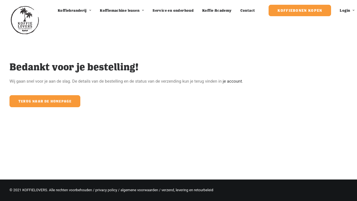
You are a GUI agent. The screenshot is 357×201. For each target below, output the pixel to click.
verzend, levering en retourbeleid (187, 190)
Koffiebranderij (74, 10)
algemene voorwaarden (139, 190)
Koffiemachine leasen (122, 10)
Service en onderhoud (173, 10)
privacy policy (106, 190)
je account (232, 81)
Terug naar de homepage (44, 101)
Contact (247, 10)
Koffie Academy (216, 10)
